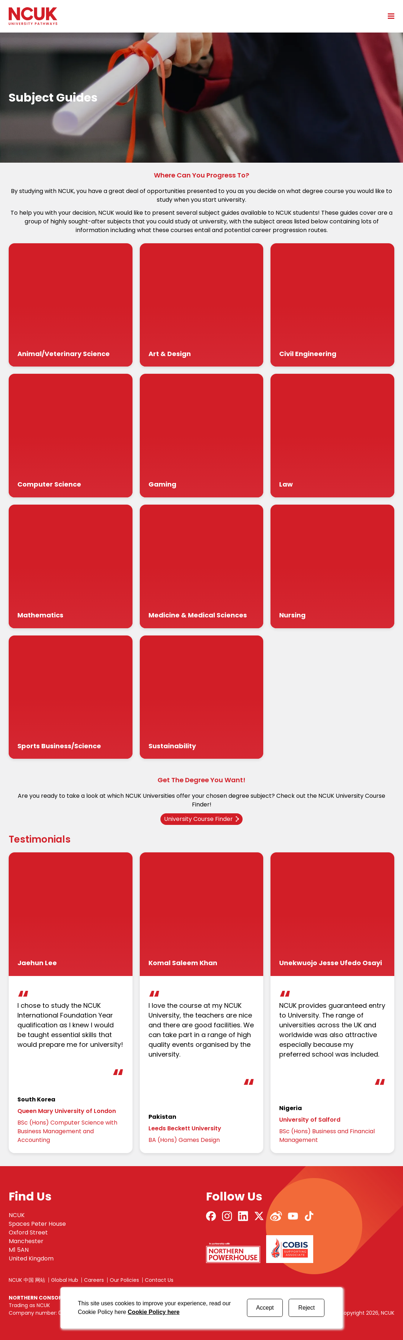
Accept (265, 1308)
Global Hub (64, 1280)
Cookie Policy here (154, 1312)
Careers (94, 1280)
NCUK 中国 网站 (27, 1280)
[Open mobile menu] (388, 16)
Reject (306, 1308)
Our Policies (124, 1280)
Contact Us (159, 1280)
